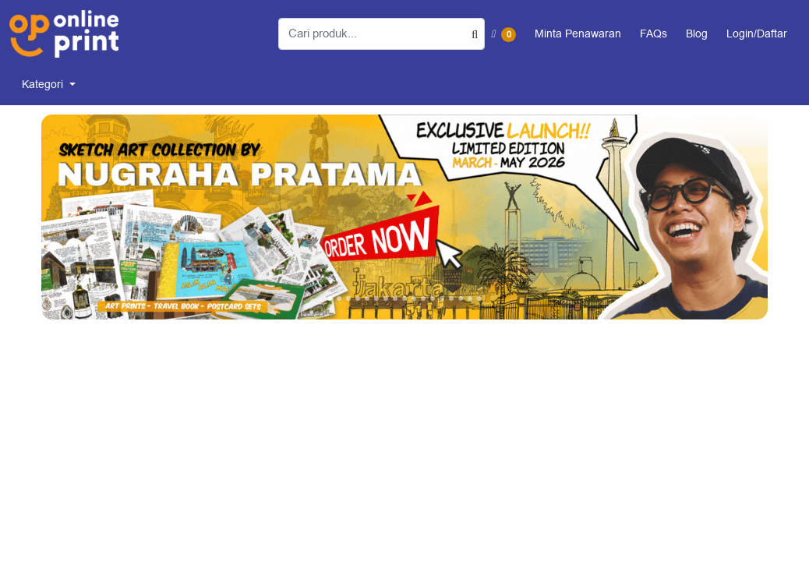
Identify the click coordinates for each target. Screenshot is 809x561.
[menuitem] (48, 84)
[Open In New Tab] (404, 217)
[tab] (329, 298)
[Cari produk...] (381, 34)
